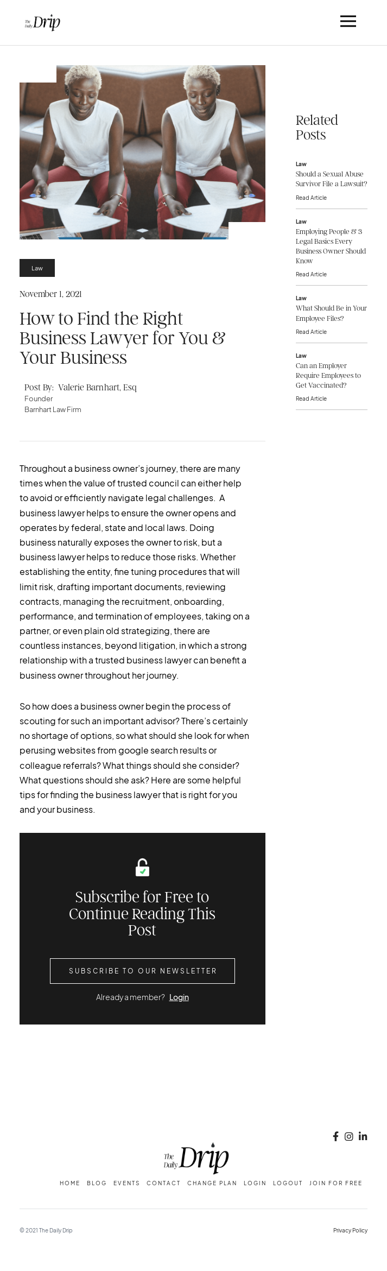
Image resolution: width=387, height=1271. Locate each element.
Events (126, 1183)
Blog (97, 1183)
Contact (164, 1183)
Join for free (336, 1183)
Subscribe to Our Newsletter (143, 970)
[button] (348, 23)
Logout (288, 1183)
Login (179, 997)
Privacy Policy (350, 1230)
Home (70, 1183)
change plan (212, 1183)
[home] (40, 22)
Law (37, 267)
